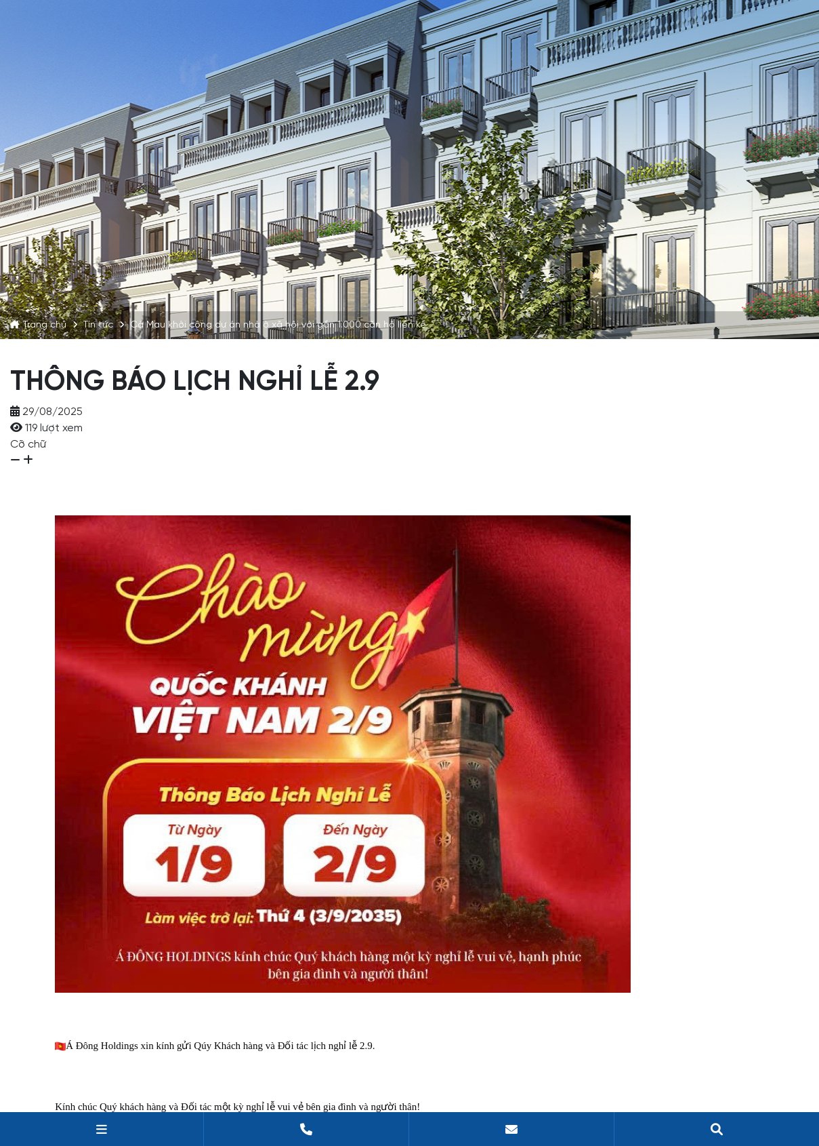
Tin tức (98, 325)
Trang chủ (44, 325)
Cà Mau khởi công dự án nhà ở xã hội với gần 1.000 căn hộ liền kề (278, 325)
